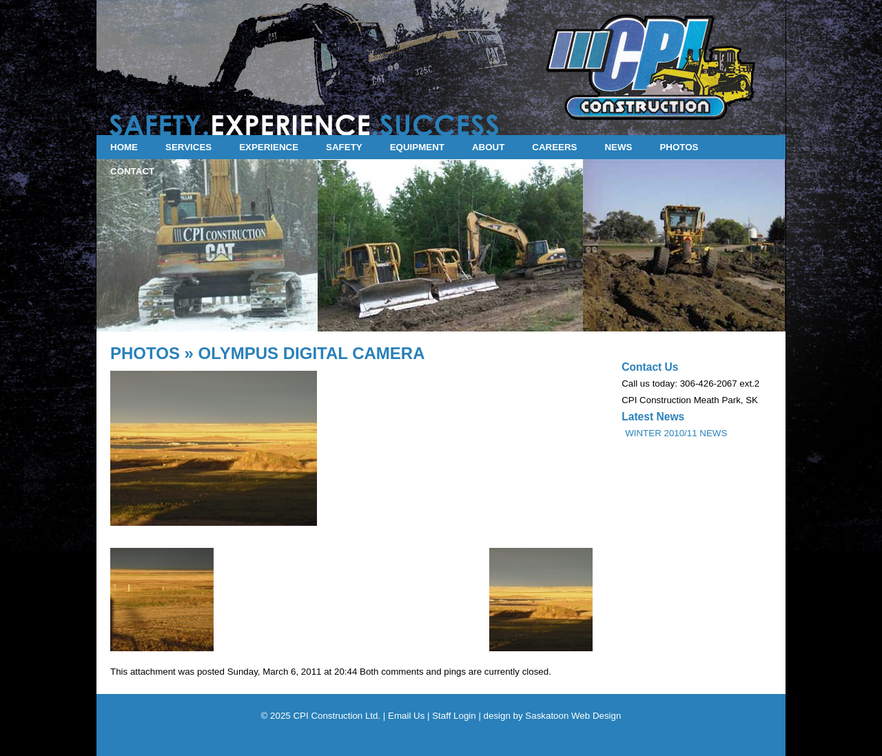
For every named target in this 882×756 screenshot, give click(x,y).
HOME (124, 147)
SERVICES (188, 147)
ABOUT (488, 147)
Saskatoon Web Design (573, 716)
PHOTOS (678, 147)
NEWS (618, 147)
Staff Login (453, 716)
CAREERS (554, 147)
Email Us (406, 716)
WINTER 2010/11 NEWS (676, 433)
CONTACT (132, 171)
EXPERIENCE (268, 147)
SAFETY (344, 147)
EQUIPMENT (417, 147)
